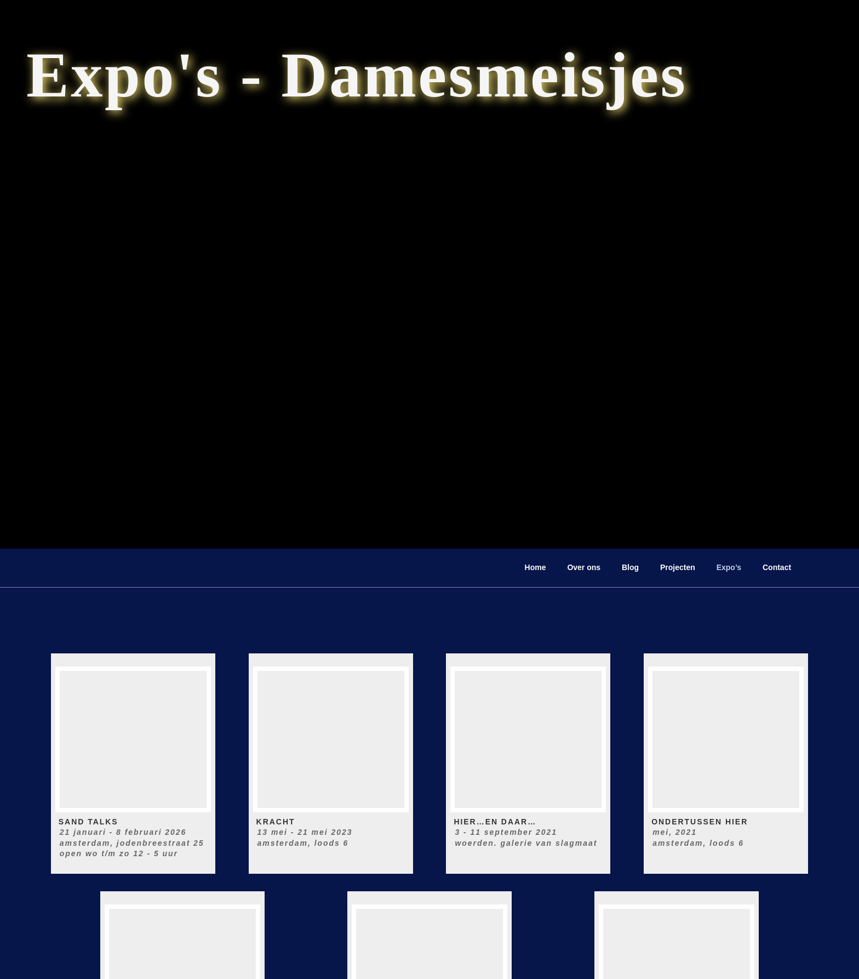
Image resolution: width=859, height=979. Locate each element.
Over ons (583, 567)
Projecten (677, 567)
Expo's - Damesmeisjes (356, 74)
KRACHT (275, 821)
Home (535, 567)
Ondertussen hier (699, 821)
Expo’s (729, 567)
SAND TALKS (88, 821)
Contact (777, 567)
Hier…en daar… (495, 821)
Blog (630, 567)
